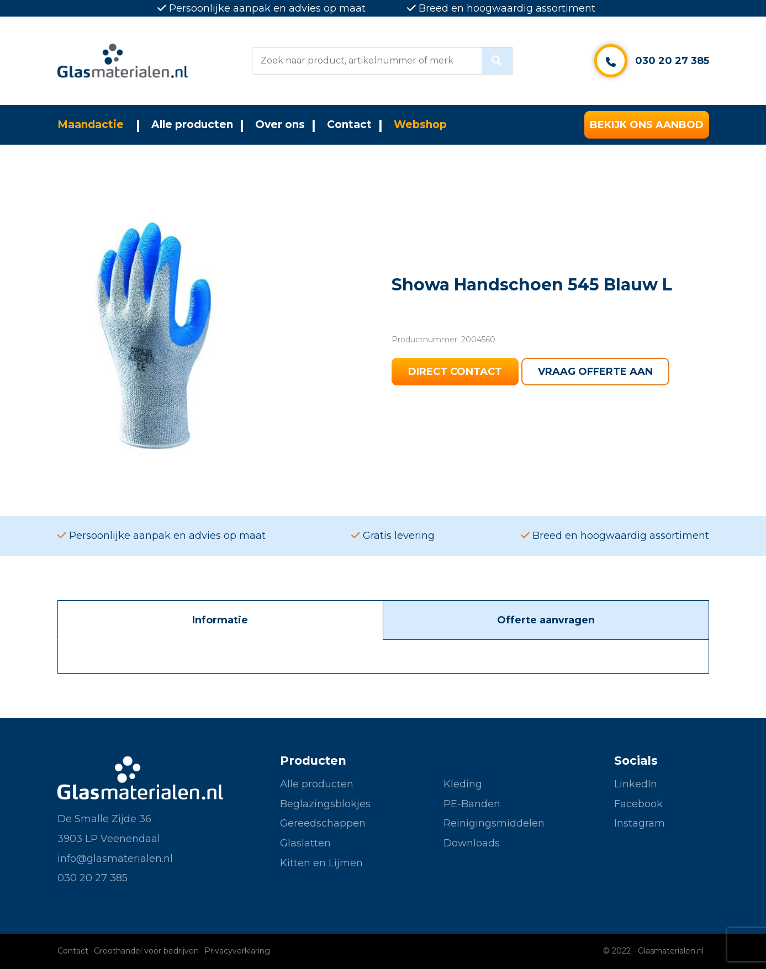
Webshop (420, 124)
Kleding (462, 784)
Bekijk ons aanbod (647, 125)
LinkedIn (635, 784)
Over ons (280, 124)
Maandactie (90, 124)
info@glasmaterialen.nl (115, 858)
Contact (349, 124)
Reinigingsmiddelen (494, 823)
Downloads (471, 843)
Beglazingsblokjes (325, 804)
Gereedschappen (323, 823)
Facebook (638, 804)
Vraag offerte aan (595, 372)
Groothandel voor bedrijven (146, 951)
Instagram (639, 823)
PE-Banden (471, 804)
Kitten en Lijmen (321, 863)
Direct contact (455, 372)
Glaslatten (305, 843)
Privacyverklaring (237, 951)
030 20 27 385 (672, 61)
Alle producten (192, 124)
